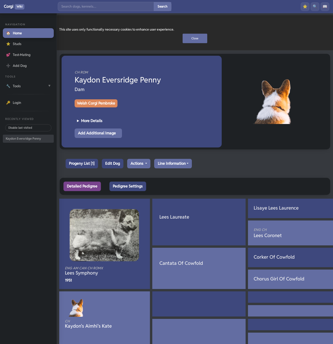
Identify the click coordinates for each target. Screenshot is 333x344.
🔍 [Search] (315, 6)
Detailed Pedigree (82, 186)
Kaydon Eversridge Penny (23, 139)
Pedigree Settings (128, 186)
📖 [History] (325, 6)
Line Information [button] (172, 163)
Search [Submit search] (162, 6)
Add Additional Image (97, 133)
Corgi (14, 6)
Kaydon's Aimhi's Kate (96, 324)
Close (194, 38)
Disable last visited (20, 127)
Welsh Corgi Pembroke (96, 103)
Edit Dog (112, 163)
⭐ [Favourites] (305, 6)
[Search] (106, 6)
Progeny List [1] (81, 163)
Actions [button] (137, 163)
